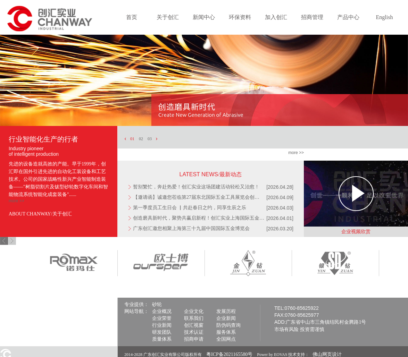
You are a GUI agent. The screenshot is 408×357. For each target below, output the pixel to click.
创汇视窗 (193, 325)
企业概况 (162, 311)
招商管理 (312, 17)
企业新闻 (226, 318)
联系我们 (193, 318)
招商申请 (193, 339)
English (384, 17)
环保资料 (240, 17)
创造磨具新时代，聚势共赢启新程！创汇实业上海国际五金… (198, 218)
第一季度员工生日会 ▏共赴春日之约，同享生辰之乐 (189, 207)
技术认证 (193, 332)
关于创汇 (168, 17)
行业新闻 (162, 325)
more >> (16, 200)
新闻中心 (204, 17)
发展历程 (226, 311)
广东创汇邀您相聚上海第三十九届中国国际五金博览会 (191, 228)
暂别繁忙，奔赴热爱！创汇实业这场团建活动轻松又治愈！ (196, 186)
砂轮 (157, 304)
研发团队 (162, 332)
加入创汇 (276, 17)
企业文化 (193, 311)
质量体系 (162, 339)
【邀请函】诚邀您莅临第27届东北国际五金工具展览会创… (196, 197)
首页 (131, 17)
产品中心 (348, 17)
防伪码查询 (228, 325)
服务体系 (226, 332)
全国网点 (226, 339)
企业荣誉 (162, 318)
